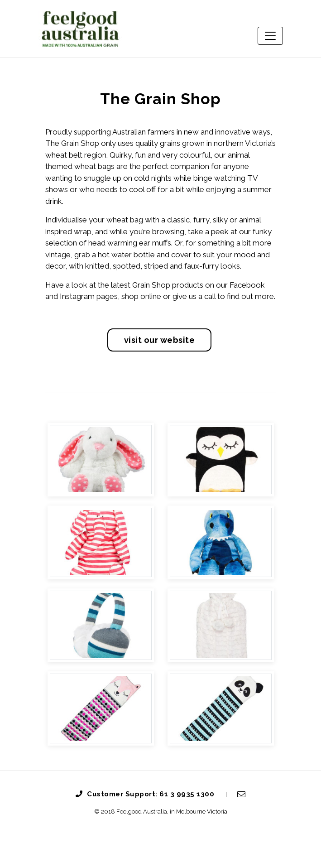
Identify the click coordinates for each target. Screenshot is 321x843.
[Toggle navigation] (270, 36)
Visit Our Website (159, 340)
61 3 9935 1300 (187, 794)
